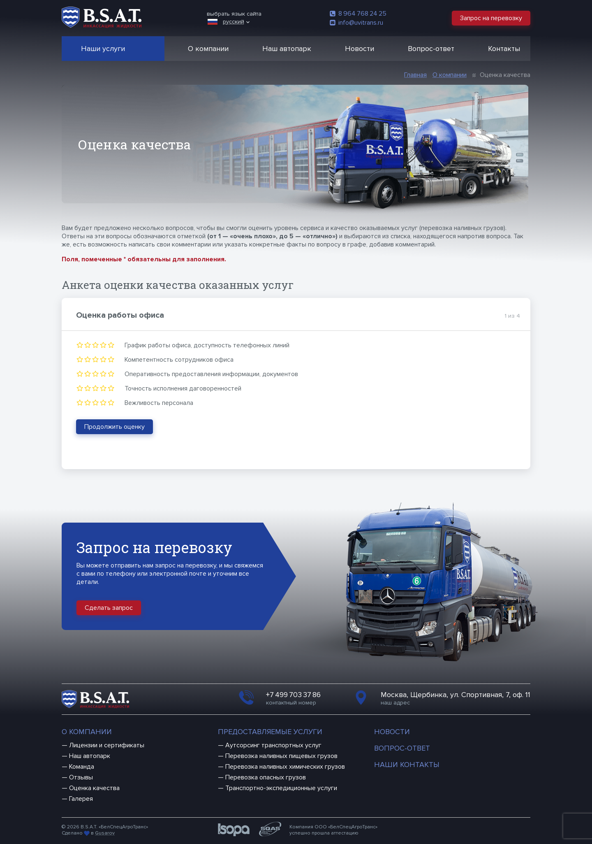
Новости (359, 48)
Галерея (81, 799)
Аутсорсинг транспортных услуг (273, 745)
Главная (415, 75)
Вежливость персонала (159, 403)
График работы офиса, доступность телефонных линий (207, 345)
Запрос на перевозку (491, 18)
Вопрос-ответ (431, 48)
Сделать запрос (109, 608)
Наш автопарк (286, 48)
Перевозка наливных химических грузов (285, 767)
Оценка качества (94, 788)
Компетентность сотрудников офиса (179, 360)
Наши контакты (406, 764)
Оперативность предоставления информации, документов (211, 374)
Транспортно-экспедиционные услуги (281, 788)
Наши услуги (103, 48)
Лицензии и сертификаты (106, 745)
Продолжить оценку (114, 427)
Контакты (504, 48)
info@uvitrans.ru (356, 22)
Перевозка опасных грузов (265, 777)
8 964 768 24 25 (358, 13)
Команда (81, 767)
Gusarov (105, 833)
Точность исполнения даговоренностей (183, 388)
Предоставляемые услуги (270, 731)
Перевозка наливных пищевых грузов (281, 756)
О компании (208, 48)
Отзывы (81, 777)
